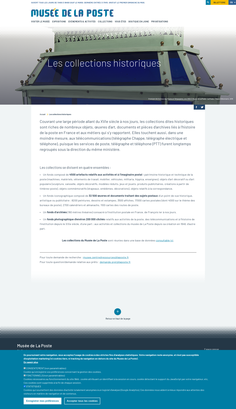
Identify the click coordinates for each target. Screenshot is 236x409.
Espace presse (211, 349)
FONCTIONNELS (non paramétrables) (45, 379)
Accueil (42, 114)
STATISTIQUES (33, 390)
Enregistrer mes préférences (42, 404)
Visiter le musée (40, 21)
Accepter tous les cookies (82, 404)
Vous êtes (120, 21)
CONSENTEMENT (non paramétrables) (46, 372)
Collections (105, 21)
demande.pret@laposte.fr (115, 262)
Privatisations (159, 21)
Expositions (59, 21)
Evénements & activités (82, 21)
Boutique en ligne (139, 21)
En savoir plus (31, 365)
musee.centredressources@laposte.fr (106, 257)
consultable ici (164, 240)
